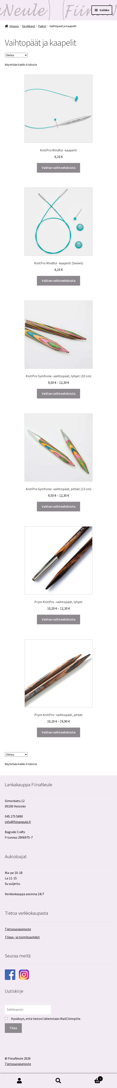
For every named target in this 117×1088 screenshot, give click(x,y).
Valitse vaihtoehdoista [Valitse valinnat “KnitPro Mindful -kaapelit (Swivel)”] (58, 280)
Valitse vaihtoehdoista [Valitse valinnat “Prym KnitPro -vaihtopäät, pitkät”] (58, 732)
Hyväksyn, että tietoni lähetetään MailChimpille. (46, 1019)
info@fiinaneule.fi (18, 822)
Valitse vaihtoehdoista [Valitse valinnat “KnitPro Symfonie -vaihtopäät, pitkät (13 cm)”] (58, 506)
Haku (58, 1081)
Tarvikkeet (28, 26)
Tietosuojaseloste (18, 929)
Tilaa (13, 1028)
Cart (90, 1077)
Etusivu (14, 26)
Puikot (42, 26)
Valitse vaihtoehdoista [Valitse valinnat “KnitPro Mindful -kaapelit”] (58, 167)
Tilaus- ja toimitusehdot (22, 937)
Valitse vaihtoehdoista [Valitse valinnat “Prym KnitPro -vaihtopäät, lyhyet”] (58, 619)
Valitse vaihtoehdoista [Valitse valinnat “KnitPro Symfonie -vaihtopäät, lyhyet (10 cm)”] (58, 393)
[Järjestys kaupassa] (16, 55)
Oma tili (19, 1081)
